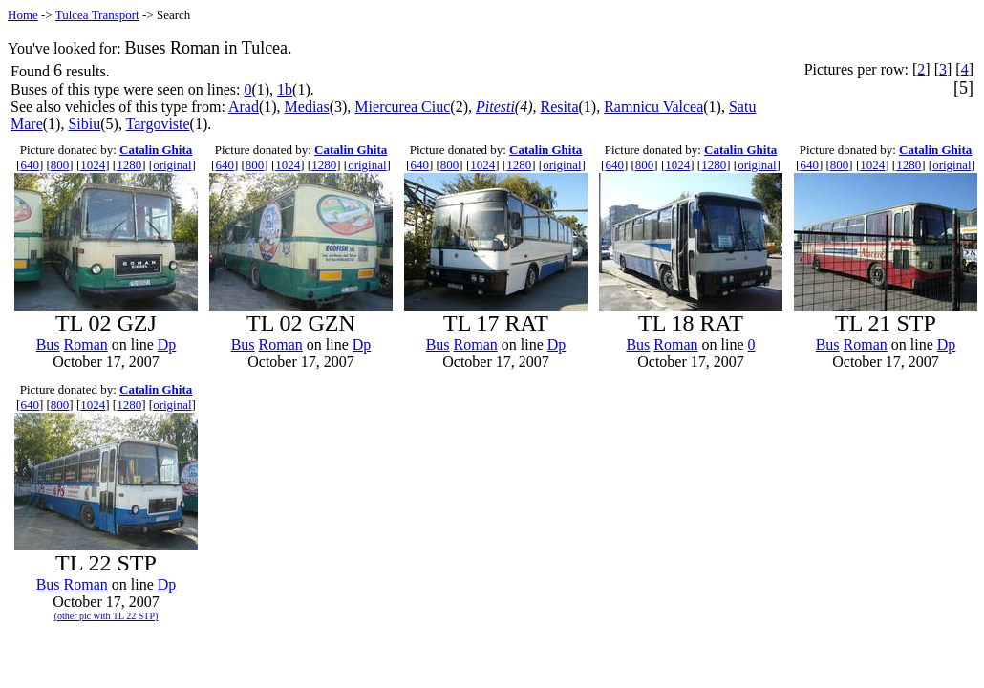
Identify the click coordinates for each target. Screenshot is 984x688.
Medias (307, 106)
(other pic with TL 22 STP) (106, 616)
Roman (86, 344)
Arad (243, 106)
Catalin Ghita (155, 149)
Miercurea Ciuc (402, 106)
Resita (560, 106)
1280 (129, 165)
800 (60, 165)
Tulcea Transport (97, 15)
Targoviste (158, 124)
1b (284, 89)
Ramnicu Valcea (653, 106)
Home (23, 15)
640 (29, 165)
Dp (167, 344)
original (172, 165)
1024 (92, 165)
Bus (48, 344)
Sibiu (84, 124)
